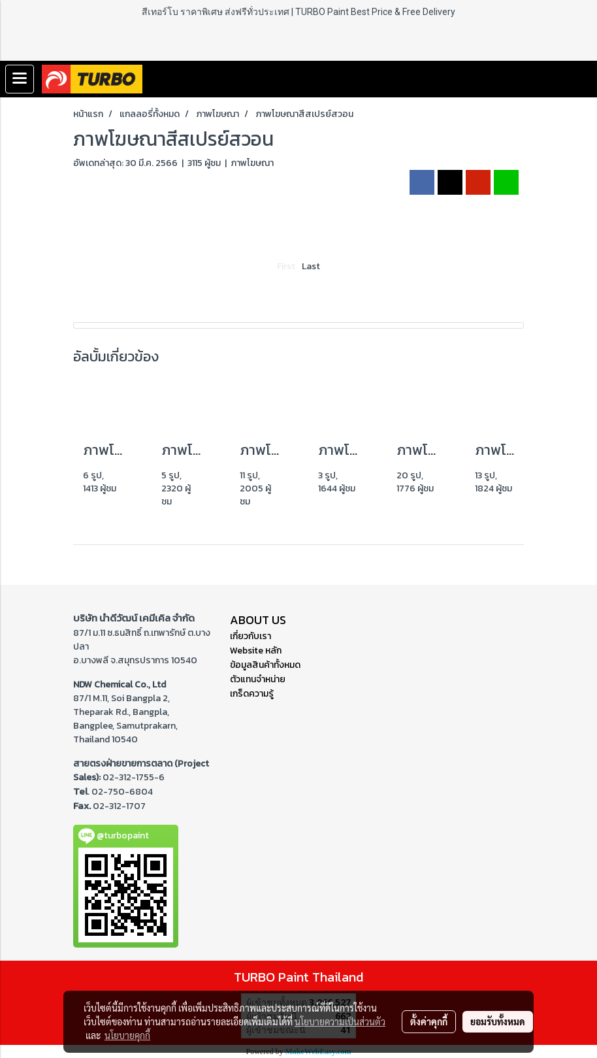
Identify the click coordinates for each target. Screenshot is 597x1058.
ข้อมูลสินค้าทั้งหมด (265, 665)
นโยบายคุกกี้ (127, 1035)
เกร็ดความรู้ (252, 694)
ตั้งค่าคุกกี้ (428, 1021)
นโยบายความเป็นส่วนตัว (340, 1021)
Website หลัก (256, 650)
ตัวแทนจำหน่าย (257, 679)
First (286, 266)
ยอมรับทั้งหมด (497, 1021)
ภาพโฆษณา (252, 163)
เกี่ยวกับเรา (250, 636)
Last (311, 266)
